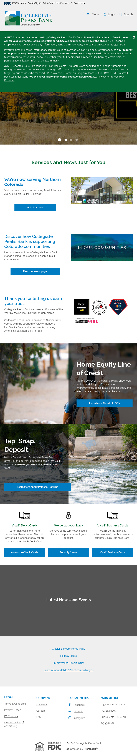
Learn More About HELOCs (104, 403)
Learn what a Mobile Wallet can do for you (68, 670)
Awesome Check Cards (24, 552)
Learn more (52, 60)
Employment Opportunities (68, 663)
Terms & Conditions (15, 703)
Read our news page (35, 271)
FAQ (38, 717)
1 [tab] (66, 140)
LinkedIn (78, 711)
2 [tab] (71, 140)
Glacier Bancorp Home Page (68, 648)
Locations (41, 704)
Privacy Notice (12, 710)
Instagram (79, 718)
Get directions (35, 207)
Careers (40, 710)
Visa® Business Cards (112, 552)
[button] (109, 14)
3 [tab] (76, 140)
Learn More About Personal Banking (37, 486)
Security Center (69, 552)
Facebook (79, 704)
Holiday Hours (68, 655)
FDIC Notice (11, 716)
